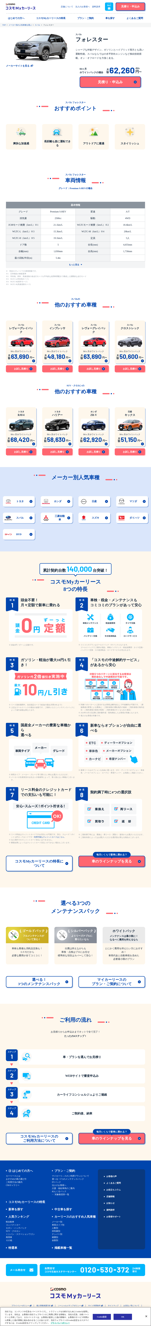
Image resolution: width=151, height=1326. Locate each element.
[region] (75, 1316)
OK (122, 1317)
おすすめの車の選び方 (16, 1179)
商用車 (9, 1237)
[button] (109, 6)
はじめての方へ (22, 1170)
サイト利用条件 (94, 1306)
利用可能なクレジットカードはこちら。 (50, 837)
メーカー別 (57, 1222)
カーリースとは (13, 1176)
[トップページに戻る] (20, 6)
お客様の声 (111, 1176)
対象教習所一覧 (62, 1194)
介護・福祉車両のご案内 (63, 1188)
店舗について (67, 7)
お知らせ (110, 1203)
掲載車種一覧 (63, 1247)
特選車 (12, 1247)
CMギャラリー (12, 1185)
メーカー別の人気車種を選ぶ (20, 25)
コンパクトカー (13, 1225)
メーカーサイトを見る (17, 66)
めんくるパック (59, 1191)
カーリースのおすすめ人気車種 (75, 1216)
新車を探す (15, 1209)
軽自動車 (10, 1222)
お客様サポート (113, 1217)
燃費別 (55, 1237)
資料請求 (96, 7)
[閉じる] (146, 1316)
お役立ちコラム (113, 1190)
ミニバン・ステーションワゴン (20, 1234)
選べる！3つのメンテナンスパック (68, 1179)
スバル (37, 25)
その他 (9, 1240)
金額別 (55, 1240)
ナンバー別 (57, 1234)
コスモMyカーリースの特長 (26, 1201)
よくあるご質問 (113, 1183)
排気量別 (56, 1231)
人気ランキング (18, 1216)
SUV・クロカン (13, 1231)
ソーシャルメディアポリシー (69, 1306)
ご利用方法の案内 (14, 1182)
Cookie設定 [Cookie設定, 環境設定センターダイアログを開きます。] (102, 1317)
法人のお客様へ (82, 7)
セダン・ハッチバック (16, 1228)
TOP (4, 25)
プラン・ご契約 (64, 1170)
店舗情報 (110, 1197)
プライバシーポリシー (20, 1306)
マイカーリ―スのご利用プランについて (70, 1176)
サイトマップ (113, 1306)
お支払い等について (131, 1306)
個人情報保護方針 (43, 1306)
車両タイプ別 (58, 1225)
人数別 (55, 1228)
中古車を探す (63, 1209)
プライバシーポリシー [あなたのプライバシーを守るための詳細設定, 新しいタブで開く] (60, 1323)
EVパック (56, 1182)
